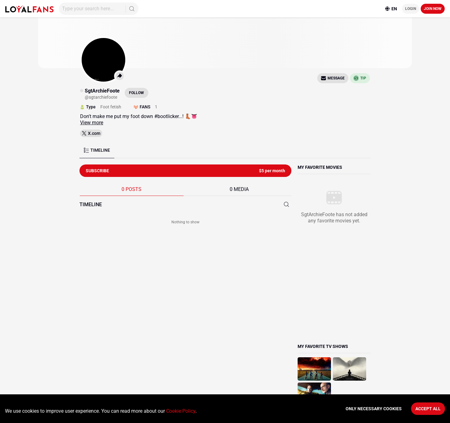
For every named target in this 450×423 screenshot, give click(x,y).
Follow (136, 93)
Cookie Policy (180, 411)
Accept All (428, 408)
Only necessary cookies (374, 408)
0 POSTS (131, 189)
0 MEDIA (239, 189)
